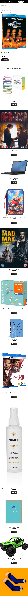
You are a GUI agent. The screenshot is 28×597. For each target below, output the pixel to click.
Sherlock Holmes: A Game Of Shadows (14, 392)
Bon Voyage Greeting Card (14, 527)
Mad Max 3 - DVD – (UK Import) (14, 269)
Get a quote (21, 1)
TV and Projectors (13, 52)
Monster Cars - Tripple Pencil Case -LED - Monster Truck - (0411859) (14, 218)
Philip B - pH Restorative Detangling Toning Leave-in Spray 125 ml (14, 488)
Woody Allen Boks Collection (14, 339)
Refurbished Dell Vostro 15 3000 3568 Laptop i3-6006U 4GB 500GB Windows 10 (14, 178)
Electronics (8, 52)
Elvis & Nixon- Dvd (14, 150)
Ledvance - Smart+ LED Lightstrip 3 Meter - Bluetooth (14, 308)
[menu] (26, 6)
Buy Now (5, 59)
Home (2, 12)
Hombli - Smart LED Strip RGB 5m (14, 100)
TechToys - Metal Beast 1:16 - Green (14, 558)
